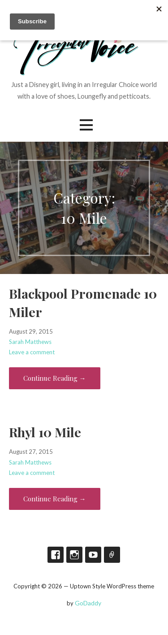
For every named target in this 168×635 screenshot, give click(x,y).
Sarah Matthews (30, 341)
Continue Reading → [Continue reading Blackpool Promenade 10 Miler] (54, 378)
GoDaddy (88, 603)
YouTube (93, 555)
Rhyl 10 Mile (45, 431)
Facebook (55, 555)
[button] (86, 125)
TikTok (112, 555)
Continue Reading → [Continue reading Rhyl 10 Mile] (54, 498)
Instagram (74, 555)
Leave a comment (32, 352)
